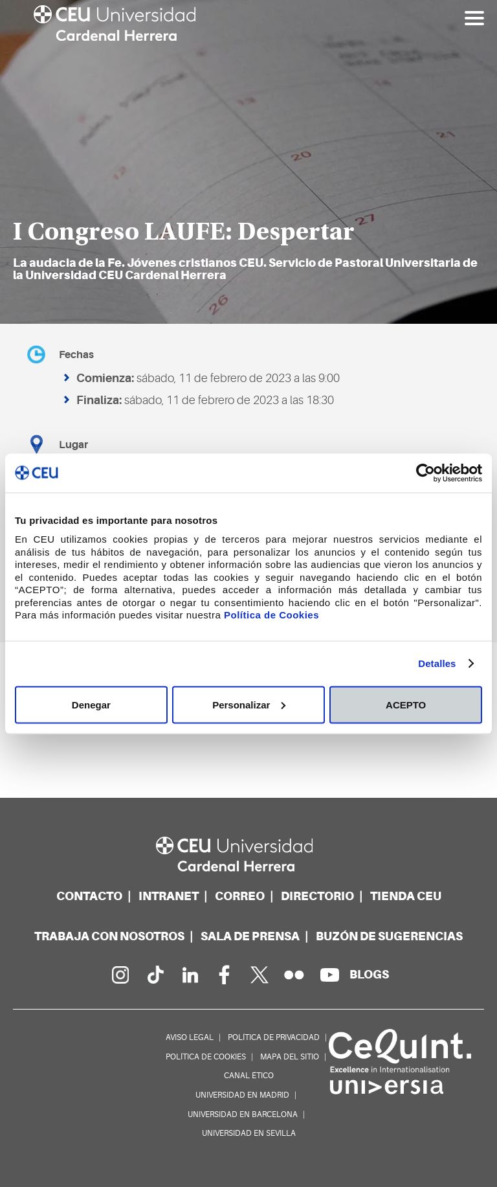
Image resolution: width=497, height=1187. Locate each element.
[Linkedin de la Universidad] (189, 974)
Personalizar (248, 704)
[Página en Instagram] (120, 974)
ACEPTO (406, 704)
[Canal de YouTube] (329, 974)
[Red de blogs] (369, 974)
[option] (248, 162)
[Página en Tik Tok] (155, 974)
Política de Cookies (271, 614)
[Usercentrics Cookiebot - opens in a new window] (425, 472)
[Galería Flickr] (294, 974)
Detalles (437, 663)
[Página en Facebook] (224, 974)
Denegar (91, 704)
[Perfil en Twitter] (259, 974)
